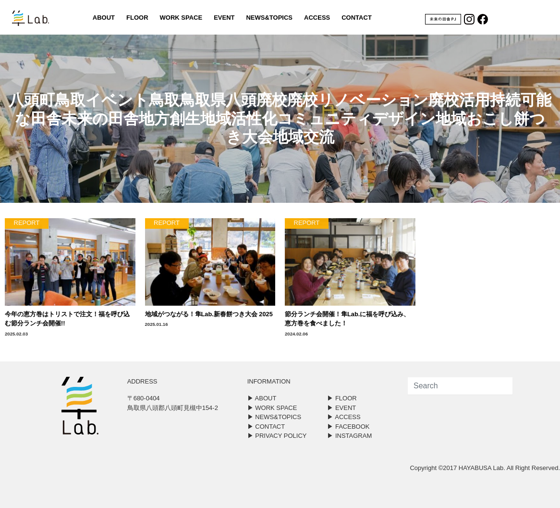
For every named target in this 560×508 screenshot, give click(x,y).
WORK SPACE (181, 17)
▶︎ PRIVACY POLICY (277, 435)
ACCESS (317, 17)
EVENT (224, 17)
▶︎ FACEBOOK (348, 426)
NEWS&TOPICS (269, 17)
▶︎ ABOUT (262, 398)
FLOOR (137, 17)
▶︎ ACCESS (343, 417)
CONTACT (356, 17)
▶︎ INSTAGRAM (349, 435)
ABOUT (104, 17)
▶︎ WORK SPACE (272, 407)
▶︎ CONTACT (266, 426)
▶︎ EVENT (341, 407)
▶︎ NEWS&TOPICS (274, 417)
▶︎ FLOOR (341, 398)
